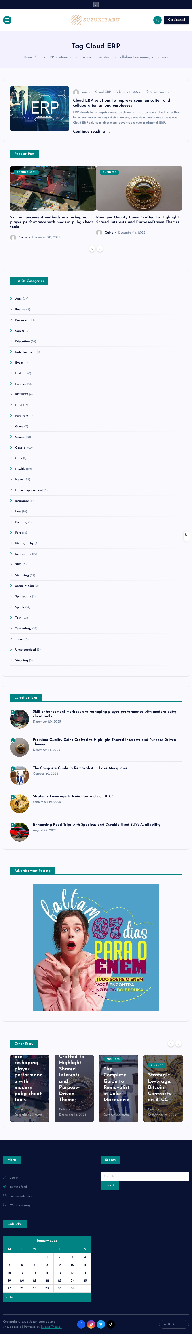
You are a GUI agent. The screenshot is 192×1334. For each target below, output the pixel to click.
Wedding (21, 660)
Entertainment (25, 352)
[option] (53, 203)
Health (20, 469)
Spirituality (23, 596)
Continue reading (91, 131)
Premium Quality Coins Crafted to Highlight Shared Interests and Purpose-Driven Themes (71, 1069)
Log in (14, 1177)
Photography (24, 543)
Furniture (21, 416)
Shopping (22, 575)
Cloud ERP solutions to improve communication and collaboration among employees (102, 57)
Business (109, 172)
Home (28, 57)
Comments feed (22, 1196)
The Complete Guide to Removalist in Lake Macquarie (80, 768)
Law (18, 511)
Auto (18, 298)
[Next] (100, 248)
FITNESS (21, 394)
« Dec (10, 1297)
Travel (19, 639)
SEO (18, 564)
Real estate (23, 554)
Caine (81, 92)
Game (19, 426)
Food (18, 405)
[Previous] (92, 248)
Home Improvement (29, 490)
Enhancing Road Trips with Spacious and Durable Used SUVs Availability (97, 825)
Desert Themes (51, 1326)
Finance (20, 384)
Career (20, 331)
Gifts (18, 458)
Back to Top (174, 1324)
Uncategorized (25, 649)
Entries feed (18, 1187)
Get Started (176, 19)
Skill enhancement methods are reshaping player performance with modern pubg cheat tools (51, 222)
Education (22, 341)
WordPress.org (20, 1205)
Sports (19, 607)
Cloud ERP (103, 92)
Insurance (22, 501)
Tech (18, 617)
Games (20, 437)
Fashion (20, 373)
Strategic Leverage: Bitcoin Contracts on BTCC (73, 796)
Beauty (20, 309)
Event (19, 362)
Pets (18, 532)
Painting (21, 522)
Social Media (24, 586)
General (20, 447)
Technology (26, 172)
